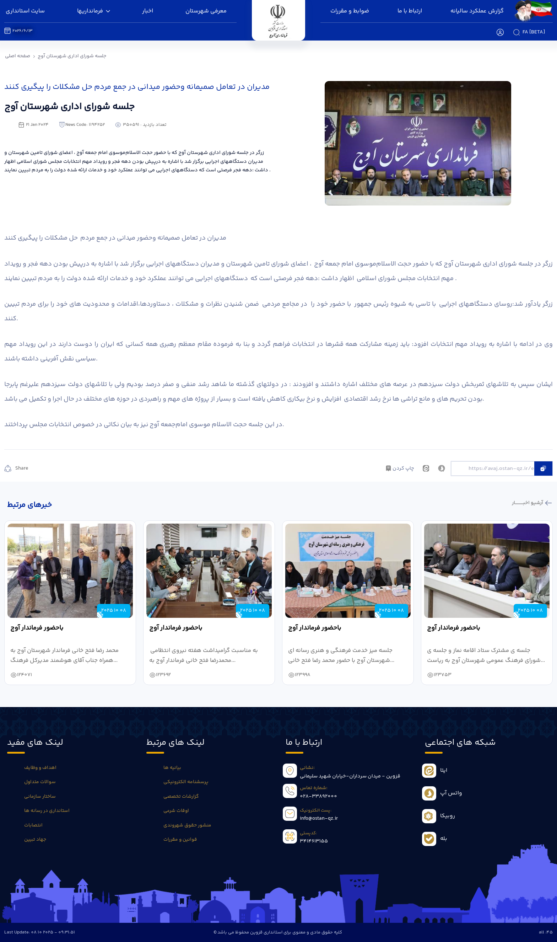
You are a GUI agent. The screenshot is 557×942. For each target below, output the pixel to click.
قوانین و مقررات (180, 840)
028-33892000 (318, 797)
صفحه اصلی (17, 56)
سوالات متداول (40, 782)
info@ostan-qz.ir (319, 819)
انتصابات (33, 825)
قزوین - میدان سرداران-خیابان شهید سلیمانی (350, 776)
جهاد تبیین (35, 840)
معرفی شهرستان (206, 11)
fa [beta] (534, 32)
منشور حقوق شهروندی (187, 825)
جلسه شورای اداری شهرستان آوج (72, 56)
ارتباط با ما (410, 11)
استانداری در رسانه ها (47, 811)
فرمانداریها (93, 11)
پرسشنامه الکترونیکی (186, 782)
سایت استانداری (25, 11)
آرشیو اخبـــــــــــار (528, 503)
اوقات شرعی (176, 811)
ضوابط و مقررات (349, 11)
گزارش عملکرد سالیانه (477, 11)
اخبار (147, 11)
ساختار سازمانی (40, 797)
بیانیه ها (172, 768)
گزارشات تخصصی (181, 797)
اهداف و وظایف (40, 768)
